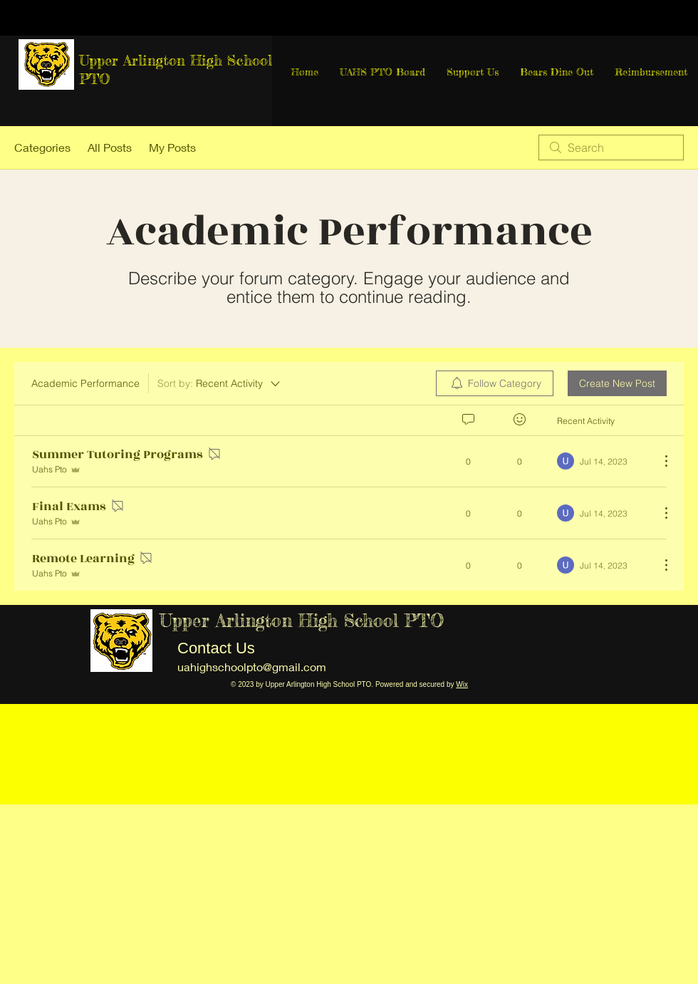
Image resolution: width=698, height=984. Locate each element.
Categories (42, 147)
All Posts (110, 147)
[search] (611, 147)
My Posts (172, 147)
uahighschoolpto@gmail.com (251, 666)
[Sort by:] (219, 383)
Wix (462, 684)
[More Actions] (658, 461)
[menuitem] (494, 383)
